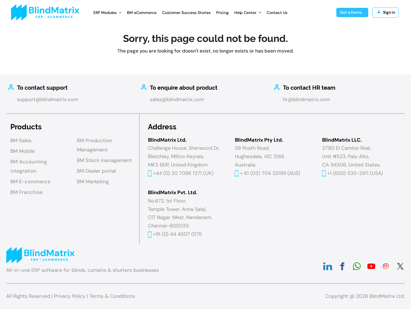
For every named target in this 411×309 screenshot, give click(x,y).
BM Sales (20, 140)
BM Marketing (93, 181)
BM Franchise (26, 192)
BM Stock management (104, 160)
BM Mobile (22, 151)
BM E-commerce (30, 181)
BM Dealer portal (96, 171)
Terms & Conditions (112, 296)
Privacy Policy (70, 296)
